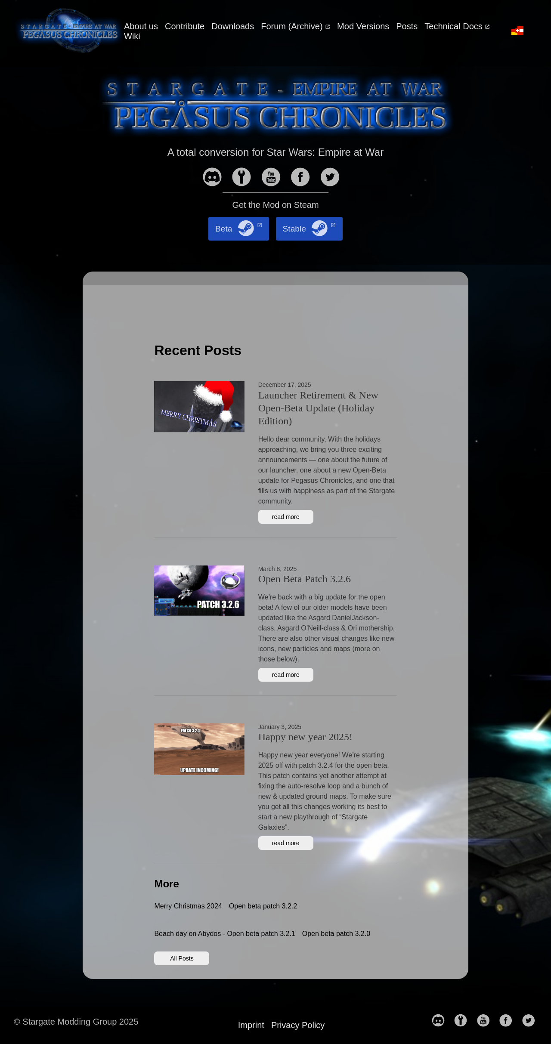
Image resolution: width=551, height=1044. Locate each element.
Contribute (184, 26)
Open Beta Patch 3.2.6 (304, 578)
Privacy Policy (298, 1025)
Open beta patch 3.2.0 (336, 933)
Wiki (132, 36)
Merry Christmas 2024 (188, 906)
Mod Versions (363, 26)
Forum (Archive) (293, 26)
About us (141, 26)
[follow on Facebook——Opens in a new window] (304, 178)
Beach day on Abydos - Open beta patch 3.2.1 (224, 933)
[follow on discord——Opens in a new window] (215, 178)
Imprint (251, 1025)
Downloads (232, 26)
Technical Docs (454, 26)
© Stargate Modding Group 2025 (76, 1021)
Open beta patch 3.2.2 (263, 906)
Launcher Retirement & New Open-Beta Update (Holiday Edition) (318, 407)
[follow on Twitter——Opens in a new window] (333, 178)
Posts (407, 26)
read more (286, 516)
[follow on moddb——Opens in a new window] (245, 178)
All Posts (181, 958)
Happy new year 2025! (305, 736)
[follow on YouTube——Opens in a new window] (274, 178)
